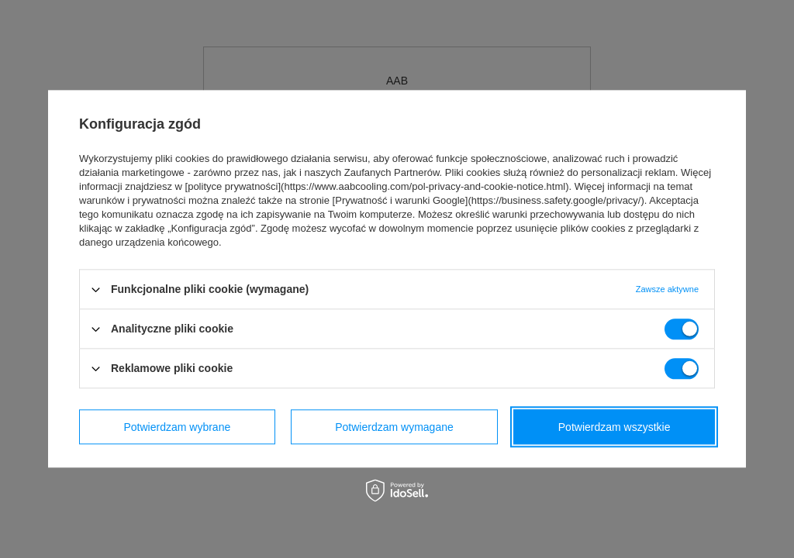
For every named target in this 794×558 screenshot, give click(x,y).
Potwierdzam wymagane (394, 427)
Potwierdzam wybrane (177, 427)
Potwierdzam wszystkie (614, 427)
